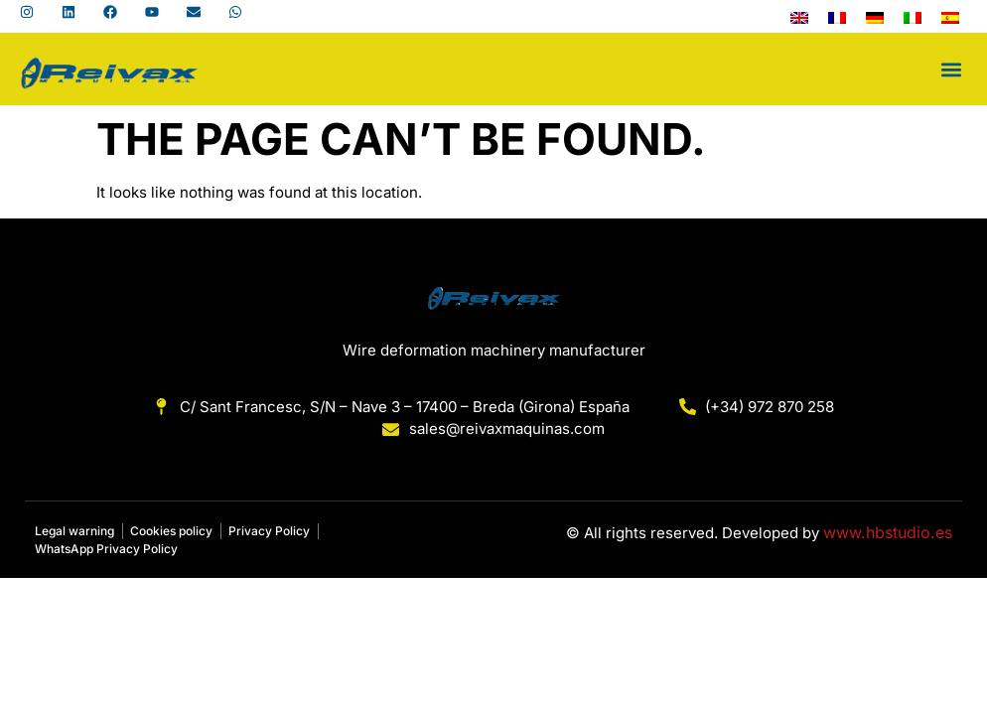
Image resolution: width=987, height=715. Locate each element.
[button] (950, 69)
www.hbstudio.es (887, 532)
